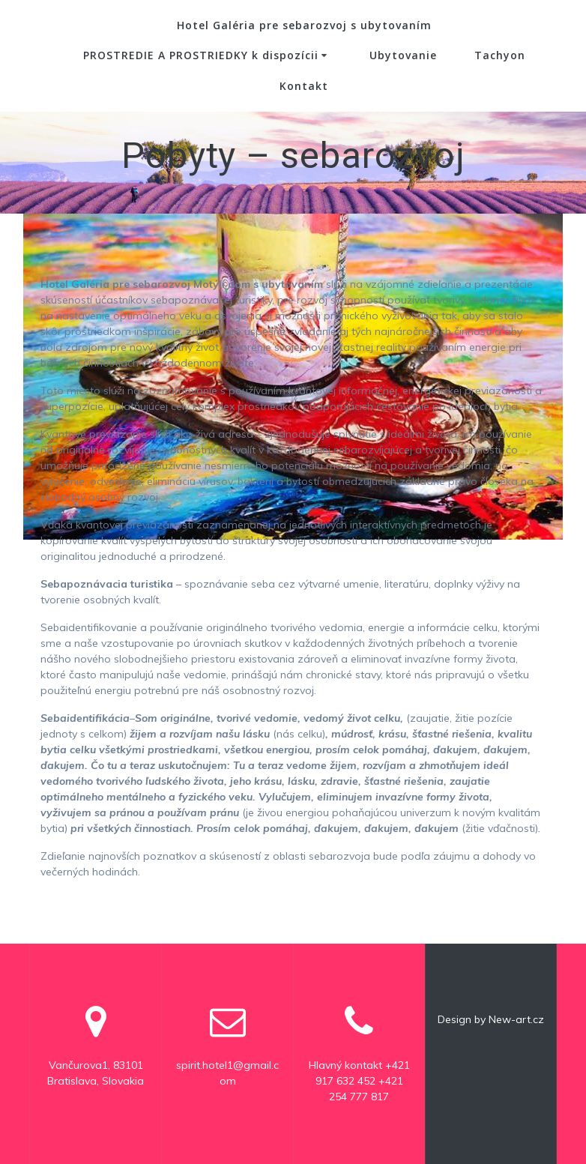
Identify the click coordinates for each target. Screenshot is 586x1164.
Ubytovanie (403, 55)
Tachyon (499, 55)
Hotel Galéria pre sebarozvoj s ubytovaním (304, 25)
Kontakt (304, 86)
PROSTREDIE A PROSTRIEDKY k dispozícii (200, 55)
